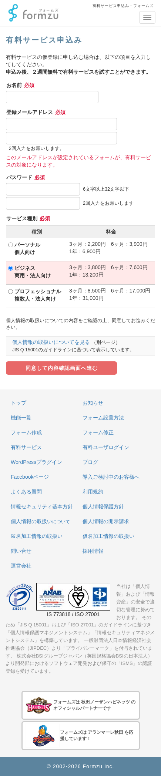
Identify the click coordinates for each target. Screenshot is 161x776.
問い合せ (21, 551)
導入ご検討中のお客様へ (111, 477)
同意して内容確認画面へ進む (62, 368)
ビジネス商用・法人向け (32, 271)
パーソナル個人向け (27, 248)
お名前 (20, 85)
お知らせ (93, 403)
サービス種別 (28, 218)
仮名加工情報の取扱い (108, 536)
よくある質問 (26, 492)
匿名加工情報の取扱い (37, 536)
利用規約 (93, 492)
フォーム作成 (26, 432)
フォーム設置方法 (103, 418)
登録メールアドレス (36, 112)
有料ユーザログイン (106, 447)
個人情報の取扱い (40, 521)
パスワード (25, 177)
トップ (18, 403)
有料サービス (26, 447)
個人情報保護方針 (103, 506)
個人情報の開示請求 (106, 521)
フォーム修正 (98, 432)
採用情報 (93, 551)
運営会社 (21, 566)
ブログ (90, 462)
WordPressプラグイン (36, 462)
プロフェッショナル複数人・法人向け (37, 295)
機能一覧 (21, 418)
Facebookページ (30, 477)
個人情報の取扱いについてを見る (51, 342)
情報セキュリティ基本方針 (42, 506)
